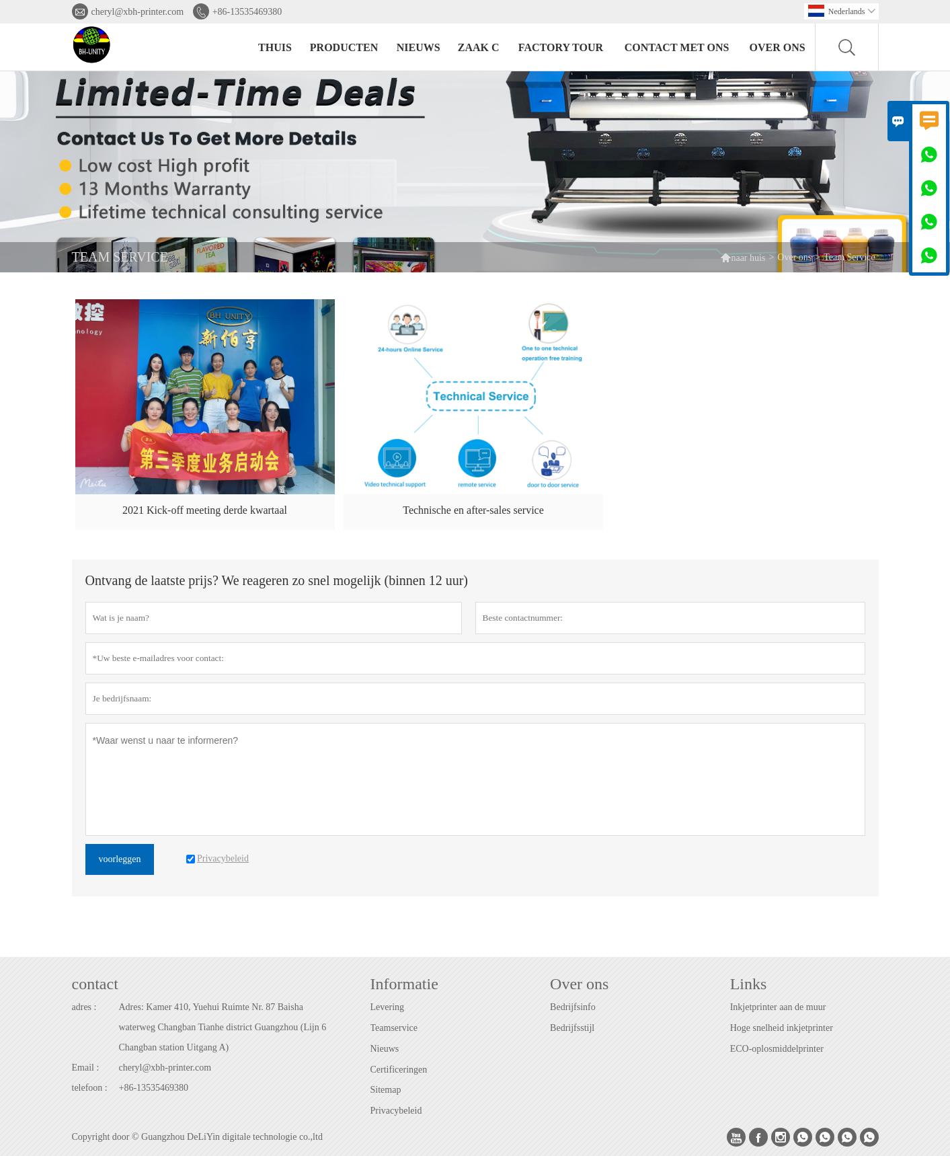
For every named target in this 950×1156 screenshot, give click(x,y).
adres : (84, 1007)
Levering (387, 1007)
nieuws (418, 47)
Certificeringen (399, 1070)
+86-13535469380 (247, 12)
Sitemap (385, 1090)
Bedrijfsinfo (573, 1007)
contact (95, 984)
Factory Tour (560, 47)
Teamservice (394, 1028)
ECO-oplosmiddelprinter (777, 1049)
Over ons (777, 47)
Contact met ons (677, 47)
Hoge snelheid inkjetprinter (781, 1028)
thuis (275, 47)
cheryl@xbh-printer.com (137, 12)
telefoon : (90, 1088)
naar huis (742, 257)
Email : (86, 1068)
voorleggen (120, 859)
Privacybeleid (396, 1111)
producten (344, 47)
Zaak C (479, 47)
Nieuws (384, 1049)
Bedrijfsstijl (572, 1028)
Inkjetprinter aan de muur (778, 1007)
